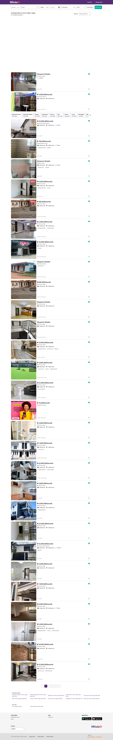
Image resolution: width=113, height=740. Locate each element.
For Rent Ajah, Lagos (17, 706)
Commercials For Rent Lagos (36, 706)
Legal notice (32, 736)
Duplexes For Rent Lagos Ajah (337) (56, 695)
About (12, 719)
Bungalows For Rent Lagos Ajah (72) (74, 698)
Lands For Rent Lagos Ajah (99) (55, 698)
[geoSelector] (18, 728)
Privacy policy (49, 736)
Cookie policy (40, 736)
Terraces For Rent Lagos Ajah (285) (92, 695)
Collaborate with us (15, 717)
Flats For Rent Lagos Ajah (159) (19, 698)
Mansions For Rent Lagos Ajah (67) (92, 698)
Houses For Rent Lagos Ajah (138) (38, 698)
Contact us (50, 717)
